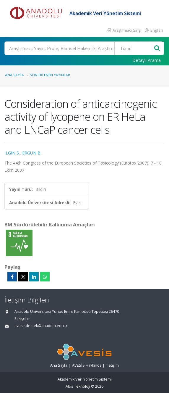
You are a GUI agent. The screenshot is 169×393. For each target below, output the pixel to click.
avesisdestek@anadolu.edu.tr (40, 325)
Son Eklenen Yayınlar (50, 75)
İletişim (112, 365)
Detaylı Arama (146, 60)
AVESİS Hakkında (87, 365)
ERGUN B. (31, 153)
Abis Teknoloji (78, 386)
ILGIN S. (12, 153)
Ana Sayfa (14, 75)
